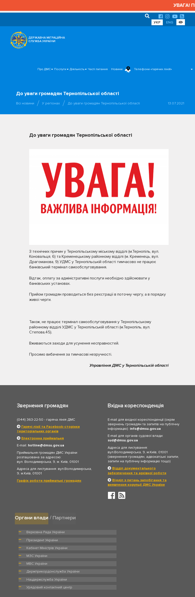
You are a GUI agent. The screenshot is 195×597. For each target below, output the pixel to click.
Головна (95, 578)
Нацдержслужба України (45, 555)
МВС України (36, 547)
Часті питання (98, 69)
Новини (117, 69)
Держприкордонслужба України (133, 547)
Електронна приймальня (42, 438)
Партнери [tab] (65, 517)
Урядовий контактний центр (130, 555)
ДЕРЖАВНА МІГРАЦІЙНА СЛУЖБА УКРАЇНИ (46, 39)
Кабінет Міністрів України (45, 539)
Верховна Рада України (44, 532)
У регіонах (51, 103)
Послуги (60, 69)
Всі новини (25, 103)
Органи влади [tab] (32, 517)
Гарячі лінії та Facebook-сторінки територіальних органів (48, 428)
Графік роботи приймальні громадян (49, 480)
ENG (169, 22)
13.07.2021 (176, 103)
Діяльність (77, 69)
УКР (157, 22)
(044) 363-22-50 (30, 419)
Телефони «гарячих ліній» (153, 69)
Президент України (123, 532)
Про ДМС (44, 69)
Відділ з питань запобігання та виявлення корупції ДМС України (137, 482)
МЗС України (118, 539)
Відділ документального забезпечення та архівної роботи (137, 470)
